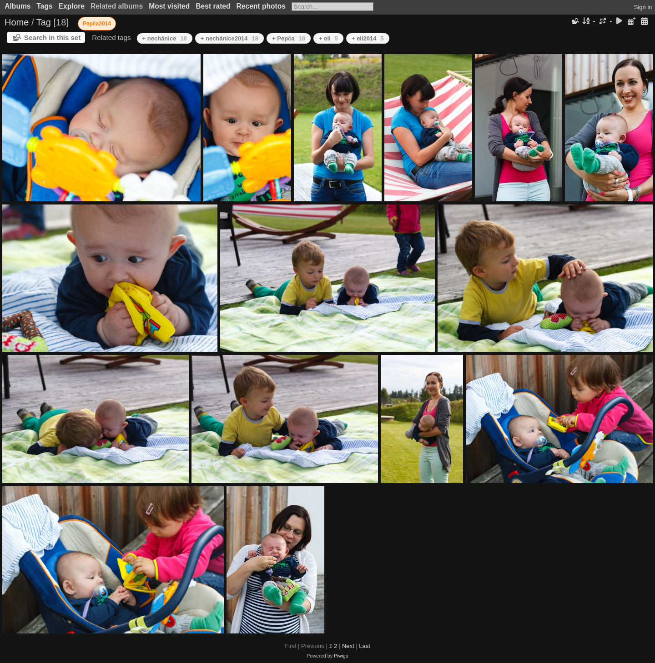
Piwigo (341, 655)
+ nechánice (164, 38)
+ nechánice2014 (229, 38)
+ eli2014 (368, 38)
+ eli (328, 38)
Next (348, 646)
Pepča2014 (97, 23)
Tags (44, 6)
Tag (43, 22)
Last (364, 646)
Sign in (643, 7)
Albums (17, 6)
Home (17, 22)
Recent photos (261, 6)
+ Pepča (288, 38)
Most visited (169, 6)
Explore (72, 6)
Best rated (213, 6)
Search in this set (52, 37)
